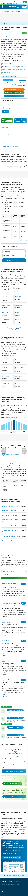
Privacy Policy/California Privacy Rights (10, 884)
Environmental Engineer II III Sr (11, 603)
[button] (7, 36)
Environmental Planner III (12, 454)
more (23, 595)
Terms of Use (5, 888)
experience (4, 165)
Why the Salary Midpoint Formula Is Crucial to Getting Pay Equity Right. (13, 829)
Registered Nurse (7, 680)
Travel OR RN (5, 661)
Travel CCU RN (6, 641)
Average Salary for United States (10, 146)
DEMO (24, 6)
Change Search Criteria (7, 100)
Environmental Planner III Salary (7, 11)
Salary (6, 10)
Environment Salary (13, 10)
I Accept (25, 2)
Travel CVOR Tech (7, 622)
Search (24, 32)
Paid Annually (8, 80)
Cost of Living (5, 142)
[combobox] (14, 33)
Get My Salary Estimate (14, 260)
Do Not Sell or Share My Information (10, 891)
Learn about (11, 857)
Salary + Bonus (9, 76)
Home (2, 10)
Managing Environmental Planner (9, 584)
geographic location (13, 165)
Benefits (16, 76)
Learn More (15, 3)
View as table (22, 80)
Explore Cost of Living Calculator (14, 771)
